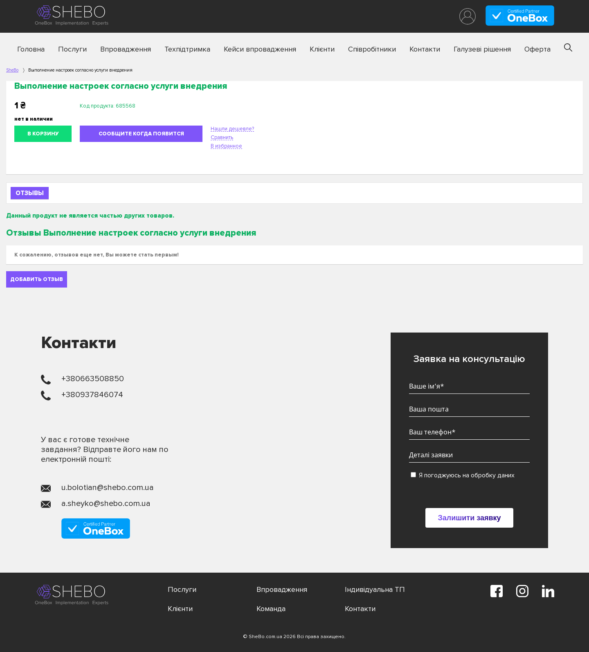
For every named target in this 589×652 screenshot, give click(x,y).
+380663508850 (92, 379)
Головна (31, 49)
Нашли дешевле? (232, 129)
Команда (271, 608)
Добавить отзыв (36, 279)
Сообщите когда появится (141, 133)
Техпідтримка (187, 49)
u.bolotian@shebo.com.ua (107, 487)
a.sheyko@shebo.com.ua (106, 503)
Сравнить (222, 137)
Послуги (72, 49)
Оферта (537, 49)
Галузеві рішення (482, 49)
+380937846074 (92, 395)
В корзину (43, 133)
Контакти (424, 49)
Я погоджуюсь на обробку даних (463, 475)
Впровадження (125, 49)
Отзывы (30, 193)
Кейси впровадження (260, 49)
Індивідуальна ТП (375, 589)
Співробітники (372, 49)
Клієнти (322, 49)
